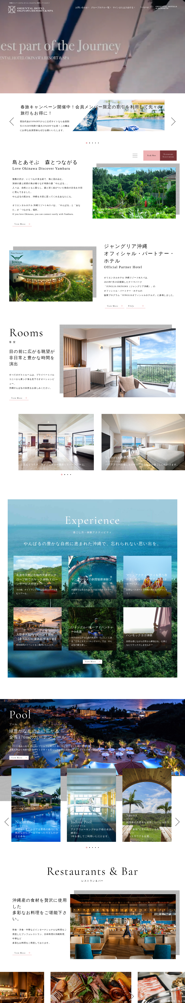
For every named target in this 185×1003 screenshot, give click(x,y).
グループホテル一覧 (100, 7)
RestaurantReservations (168, 155)
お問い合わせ (81, 7)
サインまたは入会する (123, 7)
